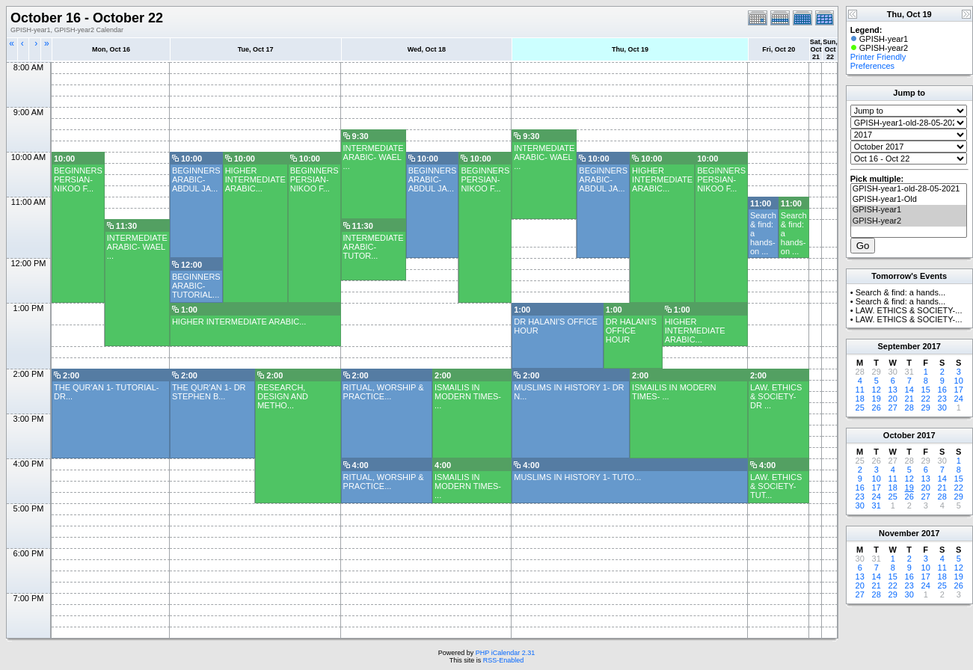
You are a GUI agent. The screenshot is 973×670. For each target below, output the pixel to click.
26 (876, 407)
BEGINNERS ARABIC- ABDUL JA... (196, 179)
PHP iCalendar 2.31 (505, 653)
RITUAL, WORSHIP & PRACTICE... (383, 392)
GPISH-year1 (908, 210)
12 (876, 389)
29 (925, 407)
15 (925, 389)
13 (892, 389)
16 (942, 389)
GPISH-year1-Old (908, 199)
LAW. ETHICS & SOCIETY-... (909, 310)
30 (942, 407)
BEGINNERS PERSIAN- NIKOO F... (78, 179)
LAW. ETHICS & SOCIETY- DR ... (776, 396)
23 (942, 398)
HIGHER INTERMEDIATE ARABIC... (255, 179)
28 (909, 407)
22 (925, 398)
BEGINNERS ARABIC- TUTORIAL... (196, 285)
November (899, 533)
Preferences (872, 65)
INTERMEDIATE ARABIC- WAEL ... (373, 157)
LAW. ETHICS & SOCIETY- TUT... (776, 486)
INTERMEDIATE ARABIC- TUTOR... (373, 246)
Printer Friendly (878, 56)
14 (909, 389)
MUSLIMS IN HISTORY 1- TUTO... (577, 477)
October (899, 435)
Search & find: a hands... (900, 292)
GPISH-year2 (908, 221)
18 (860, 398)
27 (892, 407)
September (899, 346)
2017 (931, 346)
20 (892, 398)
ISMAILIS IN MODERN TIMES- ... (468, 396)
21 (909, 398)
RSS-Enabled (503, 660)
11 (860, 389)
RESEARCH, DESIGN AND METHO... (282, 396)
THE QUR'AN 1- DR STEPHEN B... (209, 392)
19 (876, 398)
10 (958, 380)
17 (958, 389)
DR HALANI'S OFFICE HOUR (631, 330)
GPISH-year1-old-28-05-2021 (908, 189)
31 (876, 505)
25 (860, 407)
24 (958, 398)
